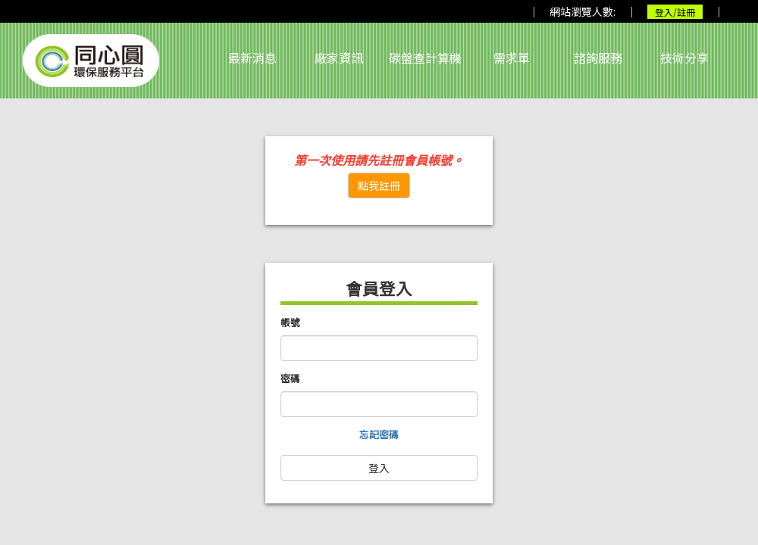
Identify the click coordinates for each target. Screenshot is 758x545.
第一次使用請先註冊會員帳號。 (379, 160)
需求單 (511, 57)
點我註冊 (379, 185)
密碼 (290, 378)
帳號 (290, 322)
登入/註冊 (675, 11)
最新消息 (252, 57)
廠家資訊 (339, 57)
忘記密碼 (379, 434)
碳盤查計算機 (425, 57)
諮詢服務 (598, 57)
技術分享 (684, 57)
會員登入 (379, 288)
